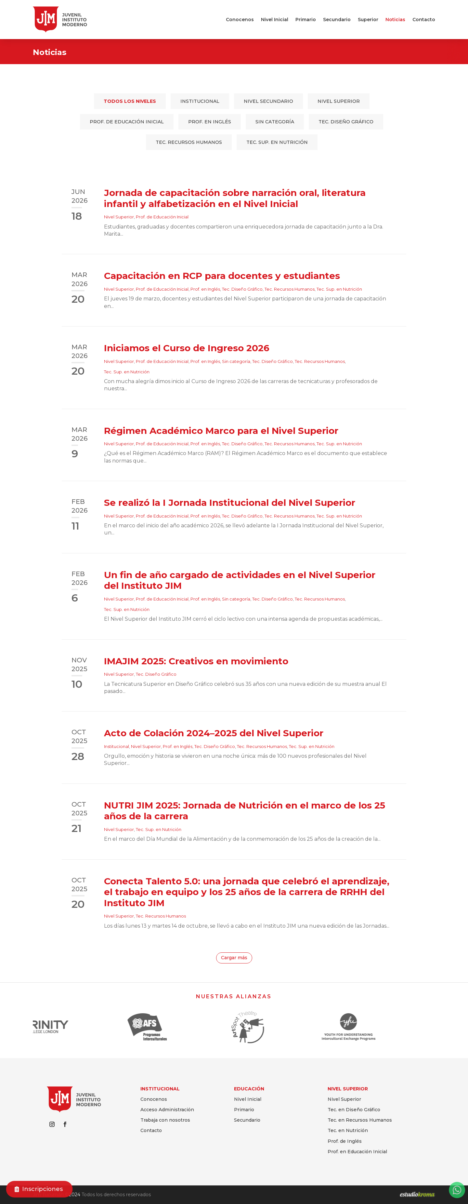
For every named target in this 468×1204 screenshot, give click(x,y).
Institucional (199, 101)
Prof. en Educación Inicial (357, 1152)
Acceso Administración (167, 1110)
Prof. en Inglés (209, 122)
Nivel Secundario (268, 101)
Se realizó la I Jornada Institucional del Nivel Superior (229, 502)
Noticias (395, 19)
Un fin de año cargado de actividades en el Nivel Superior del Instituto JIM (239, 580)
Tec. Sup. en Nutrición (277, 142)
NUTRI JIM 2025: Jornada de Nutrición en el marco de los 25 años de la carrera (244, 811)
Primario (305, 19)
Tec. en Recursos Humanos (360, 1120)
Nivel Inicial (274, 19)
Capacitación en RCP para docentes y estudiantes (222, 275)
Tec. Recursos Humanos (189, 142)
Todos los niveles (130, 101)
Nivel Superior (339, 101)
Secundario (337, 19)
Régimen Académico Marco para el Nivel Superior (221, 430)
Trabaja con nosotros (165, 1120)
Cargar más (234, 958)
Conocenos (240, 19)
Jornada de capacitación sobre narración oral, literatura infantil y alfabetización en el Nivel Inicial (235, 198)
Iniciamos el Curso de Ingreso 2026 (186, 347)
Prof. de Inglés (345, 1141)
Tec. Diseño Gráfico (345, 122)
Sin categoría (274, 122)
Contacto (423, 19)
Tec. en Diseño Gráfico (354, 1110)
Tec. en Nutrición (348, 1130)
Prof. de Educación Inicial (127, 122)
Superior (368, 19)
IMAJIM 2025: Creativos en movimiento (196, 661)
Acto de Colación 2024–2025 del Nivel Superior (213, 733)
